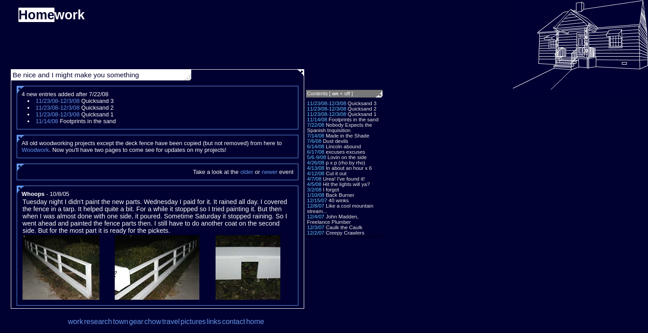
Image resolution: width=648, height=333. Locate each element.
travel (171, 321)
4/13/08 (315, 168)
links (214, 321)
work (75, 321)
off (347, 93)
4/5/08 (314, 184)
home (255, 321)
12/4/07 (315, 216)
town (120, 321)
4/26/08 (315, 162)
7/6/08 (314, 141)
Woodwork (35, 150)
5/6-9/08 (316, 157)
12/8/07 (315, 206)
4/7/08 (314, 179)
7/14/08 (315, 135)
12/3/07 (315, 227)
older (246, 172)
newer (269, 172)
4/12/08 (315, 173)
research (98, 321)
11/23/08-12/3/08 (326, 103)
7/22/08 (315, 125)
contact (233, 321)
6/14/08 (315, 146)
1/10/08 (315, 195)
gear (136, 321)
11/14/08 (317, 119)
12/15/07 (317, 200)
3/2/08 (314, 189)
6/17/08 (315, 152)
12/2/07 (315, 232)
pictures (193, 321)
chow (152, 321)
